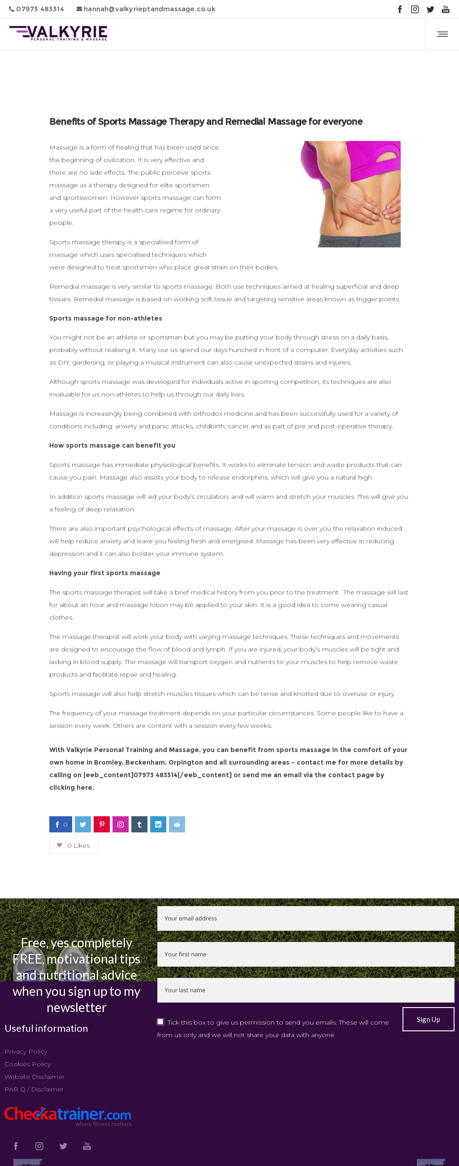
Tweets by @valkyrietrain (348, 1028)
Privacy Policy (25, 1051)
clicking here (70, 787)
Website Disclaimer (34, 1077)
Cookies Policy (27, 1064)
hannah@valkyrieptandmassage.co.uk (146, 8)
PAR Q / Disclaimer (34, 1089)
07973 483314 (36, 8)
